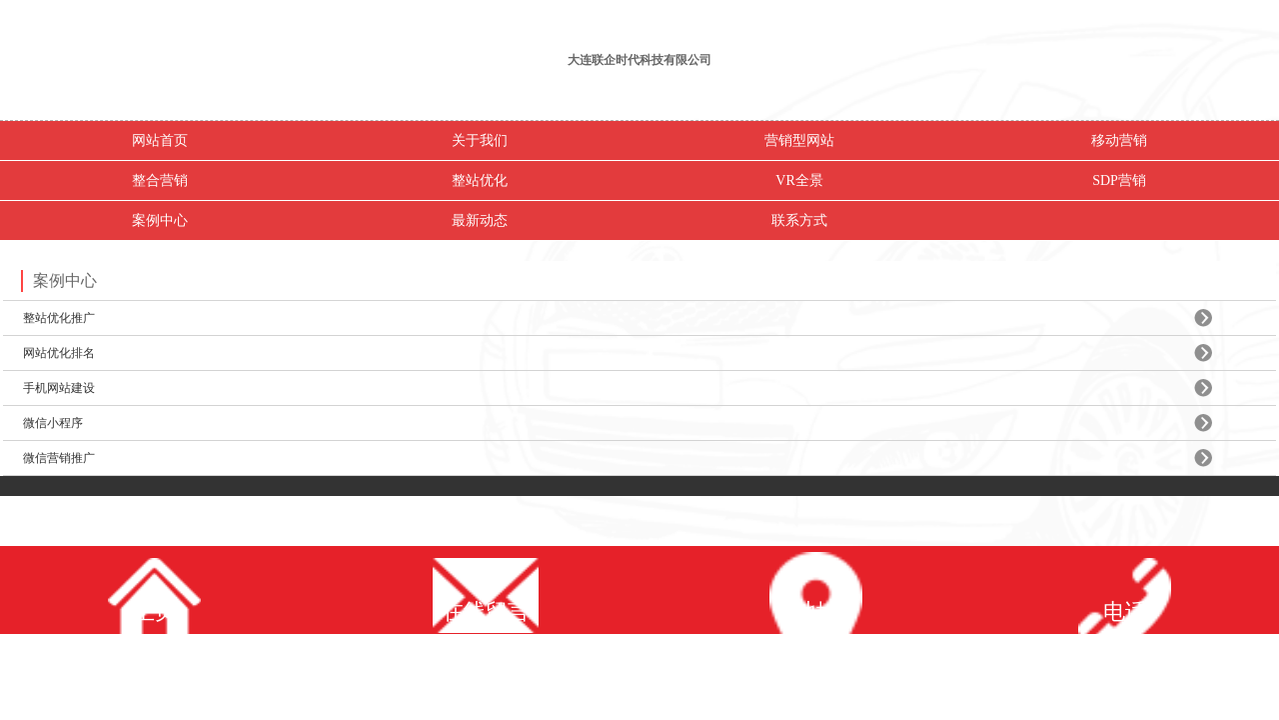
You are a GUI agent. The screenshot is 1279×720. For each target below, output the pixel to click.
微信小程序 (53, 423)
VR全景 (798, 180)
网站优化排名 (59, 353)
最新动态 (480, 220)
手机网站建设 (59, 388)
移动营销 (1119, 140)
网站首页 (160, 140)
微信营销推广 (59, 458)
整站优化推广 (59, 318)
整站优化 (480, 180)
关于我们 (480, 140)
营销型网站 (799, 140)
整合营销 (160, 180)
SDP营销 (1119, 180)
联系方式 (799, 220)
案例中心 (160, 220)
